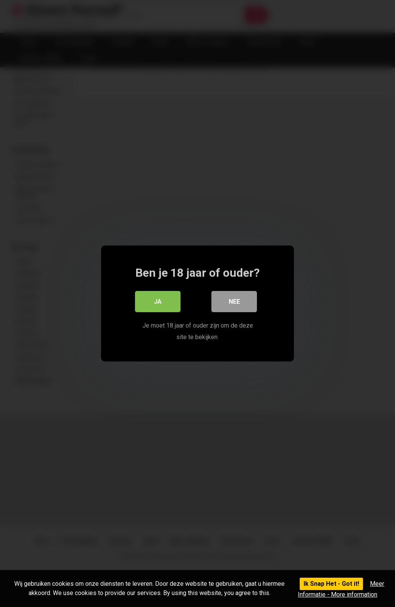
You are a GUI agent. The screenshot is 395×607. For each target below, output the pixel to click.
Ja (158, 301)
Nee (234, 301)
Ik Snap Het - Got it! (331, 583)
